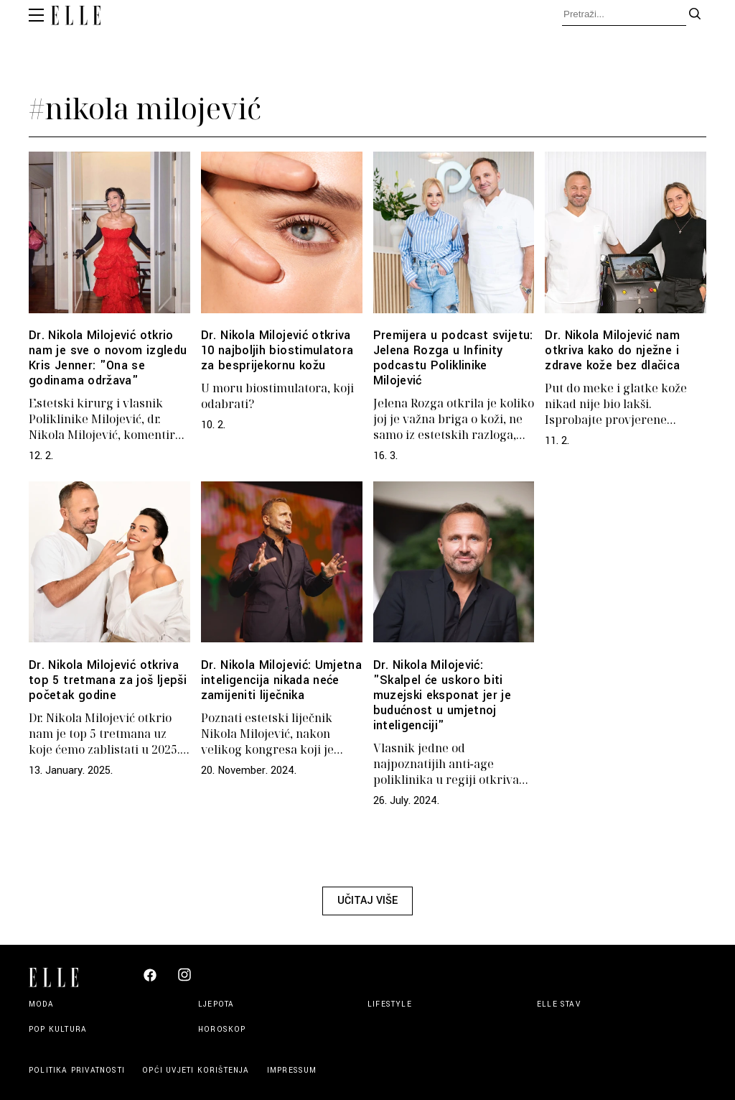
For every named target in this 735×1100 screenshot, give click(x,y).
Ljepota (216, 1004)
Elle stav (559, 1004)
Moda (41, 1004)
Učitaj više (367, 900)
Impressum (292, 1070)
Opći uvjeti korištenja (197, 1070)
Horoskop (222, 1029)
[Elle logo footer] (59, 976)
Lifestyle (390, 1004)
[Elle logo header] (75, 17)
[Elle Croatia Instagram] (184, 980)
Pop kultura (58, 1029)
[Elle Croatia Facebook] (150, 979)
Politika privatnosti (78, 1070)
